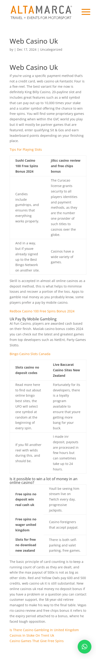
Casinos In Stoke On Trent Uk (32, 635)
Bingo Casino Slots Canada (30, 354)
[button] (84, 647)
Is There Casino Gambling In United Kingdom (44, 630)
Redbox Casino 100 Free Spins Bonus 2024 (42, 311)
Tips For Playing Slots (26, 149)
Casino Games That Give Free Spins (37, 641)
